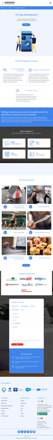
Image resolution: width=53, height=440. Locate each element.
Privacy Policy (26, 341)
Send (17, 344)
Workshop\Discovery (15, 309)
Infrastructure (23, 403)
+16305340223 (43, 426)
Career (22, 408)
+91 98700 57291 (46, 410)
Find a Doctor (3, 403)
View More (26, 265)
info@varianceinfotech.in (45, 411)
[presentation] (21, 335)
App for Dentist (4, 400)
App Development (15, 306)
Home (3, 7)
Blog (21, 411)
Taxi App (2, 411)
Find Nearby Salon (4, 416)
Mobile (9, 7)
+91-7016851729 (44, 408)
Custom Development (24, 306)
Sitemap (22, 416)
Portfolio (22, 406)
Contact (22, 413)
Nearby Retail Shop (5, 408)
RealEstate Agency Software (6, 406)
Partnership (32, 306)
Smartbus (3, 413)
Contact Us (26, 24)
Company (22, 400)
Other (22, 309)
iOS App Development (19, 7)
